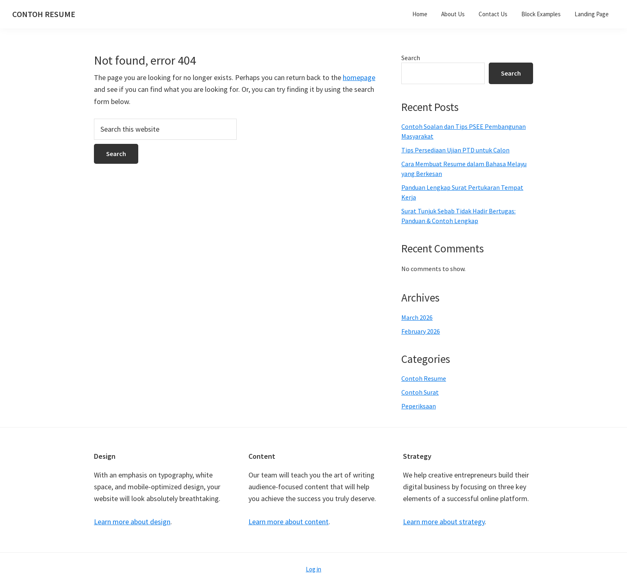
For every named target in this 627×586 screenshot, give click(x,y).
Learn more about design (132, 521)
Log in (313, 569)
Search (410, 58)
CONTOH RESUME (43, 14)
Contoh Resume (423, 378)
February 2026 (420, 331)
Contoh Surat (420, 392)
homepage (359, 77)
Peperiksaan (418, 406)
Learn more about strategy (444, 521)
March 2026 (417, 317)
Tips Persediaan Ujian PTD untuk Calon (455, 150)
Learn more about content (288, 521)
